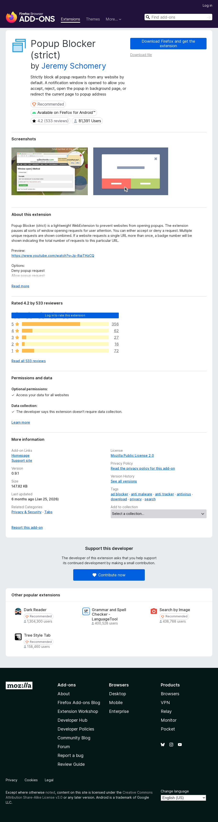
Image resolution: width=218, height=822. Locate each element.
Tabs (48, 512)
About (63, 693)
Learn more (20, 422)
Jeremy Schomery (74, 66)
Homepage (20, 455)
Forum (63, 746)
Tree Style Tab (37, 635)
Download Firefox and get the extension (168, 43)
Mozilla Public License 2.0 (132, 455)
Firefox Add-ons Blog (78, 702)
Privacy (11, 780)
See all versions (124, 481)
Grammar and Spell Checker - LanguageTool (109, 614)
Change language (175, 791)
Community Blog (73, 737)
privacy (136, 499)
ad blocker (119, 494)
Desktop (117, 693)
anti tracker (164, 494)
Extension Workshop (77, 711)
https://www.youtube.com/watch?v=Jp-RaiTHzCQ (52, 256)
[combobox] (178, 17)
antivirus (184, 494)
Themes (93, 19)
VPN (165, 702)
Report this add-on (27, 527)
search (150, 499)
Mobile (116, 702)
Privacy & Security (26, 512)
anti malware (141, 494)
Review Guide (71, 764)
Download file (141, 55)
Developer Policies (75, 728)
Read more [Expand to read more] (20, 286)
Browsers (170, 693)
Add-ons (66, 684)
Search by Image (175, 610)
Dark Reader (35, 610)
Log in (207, 5)
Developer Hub (72, 720)
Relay (166, 711)
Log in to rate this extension (65, 315)
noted (50, 792)
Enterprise (119, 711)
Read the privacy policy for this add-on (143, 468)
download (119, 499)
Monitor (168, 720)
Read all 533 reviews (28, 361)
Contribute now (109, 575)
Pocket (168, 728)
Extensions (70, 19)
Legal (49, 780)
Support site (21, 460)
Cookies (31, 780)
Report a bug (70, 755)
